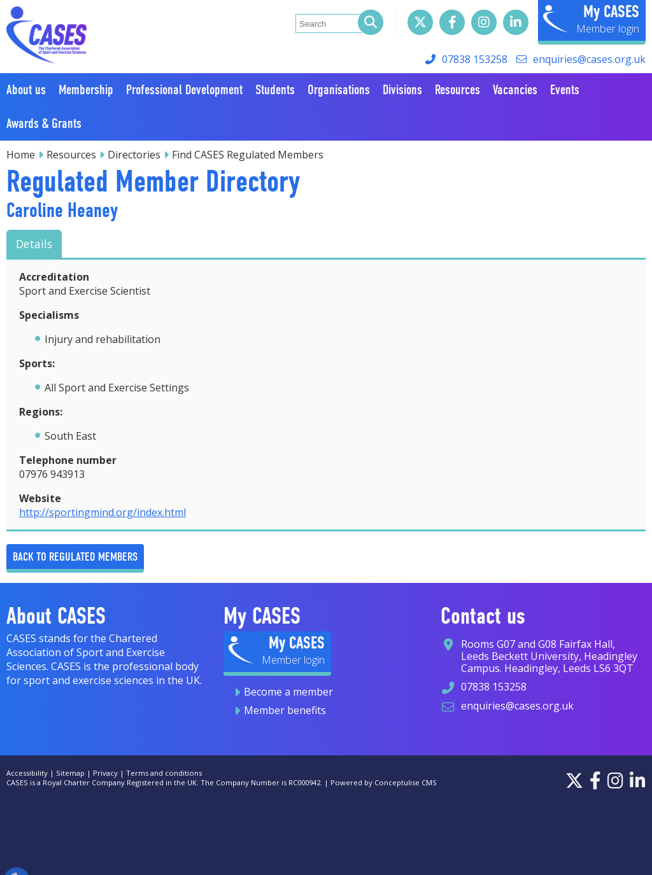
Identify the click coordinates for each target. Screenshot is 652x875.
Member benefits (285, 710)
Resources (71, 155)
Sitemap (70, 773)
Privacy (105, 773)
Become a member (288, 692)
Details (34, 243)
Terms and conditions (164, 773)
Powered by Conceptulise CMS (383, 782)
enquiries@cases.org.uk (589, 59)
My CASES (611, 11)
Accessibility (27, 773)
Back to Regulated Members (75, 556)
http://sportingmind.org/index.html (102, 512)
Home (20, 155)
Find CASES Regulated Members (247, 155)
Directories (134, 155)
